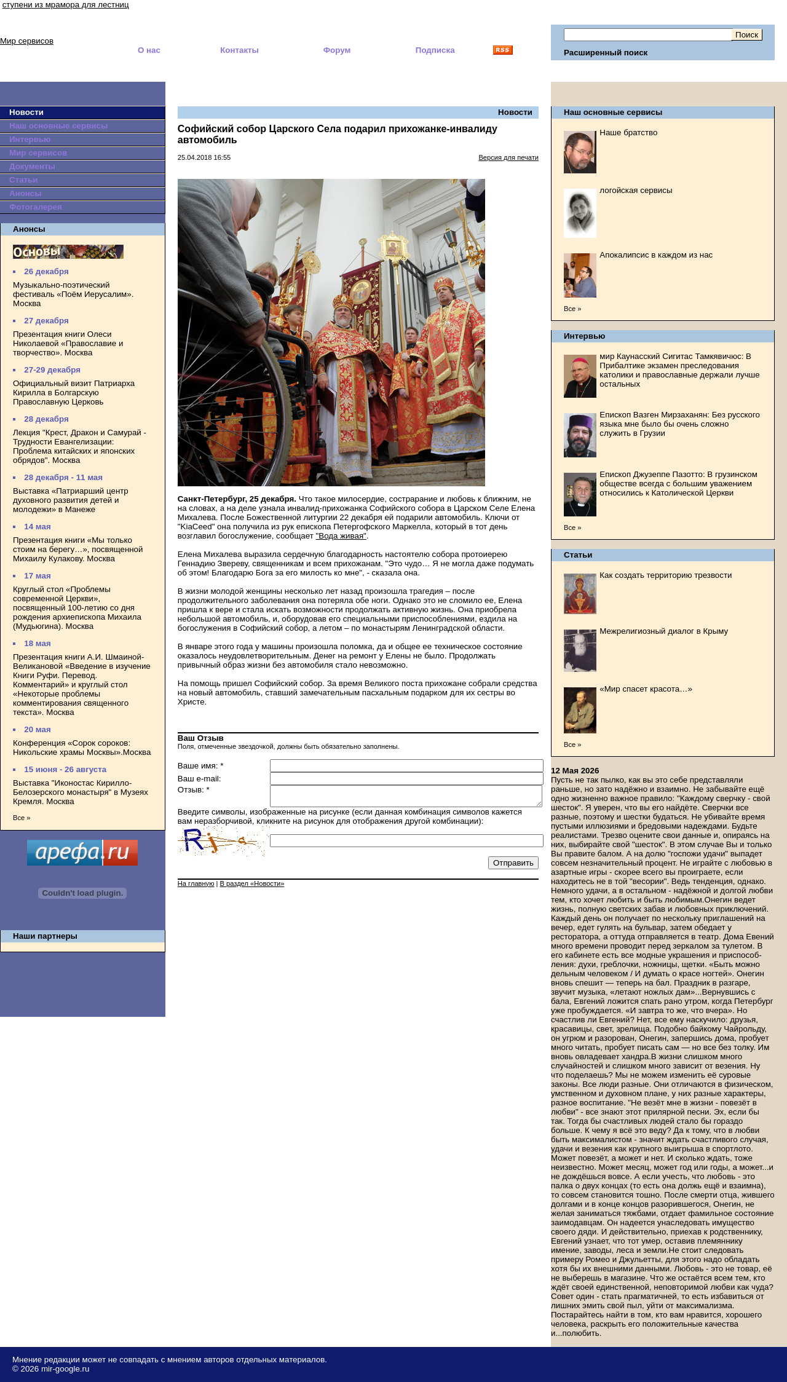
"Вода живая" (341, 535)
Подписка (435, 50)
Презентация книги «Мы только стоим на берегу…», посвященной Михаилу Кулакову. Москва (78, 549)
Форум (337, 50)
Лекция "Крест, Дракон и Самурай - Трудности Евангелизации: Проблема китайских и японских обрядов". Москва (79, 446)
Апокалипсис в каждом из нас (656, 254)
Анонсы (25, 193)
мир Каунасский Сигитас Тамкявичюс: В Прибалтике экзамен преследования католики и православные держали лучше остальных (679, 370)
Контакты (239, 50)
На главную (196, 887)
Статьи (23, 179)
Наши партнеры (45, 936)
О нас (149, 50)
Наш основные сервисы (58, 125)
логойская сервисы (635, 190)
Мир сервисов (26, 40)
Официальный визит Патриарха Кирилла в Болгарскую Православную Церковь (74, 392)
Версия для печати (508, 157)
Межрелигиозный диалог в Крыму (663, 631)
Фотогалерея (35, 206)
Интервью (29, 139)
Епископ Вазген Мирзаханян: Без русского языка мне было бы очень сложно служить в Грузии (679, 424)
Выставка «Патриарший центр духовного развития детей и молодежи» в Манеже (71, 500)
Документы (32, 166)
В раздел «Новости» (252, 887)
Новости (26, 112)
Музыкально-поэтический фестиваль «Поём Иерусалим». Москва (73, 294)
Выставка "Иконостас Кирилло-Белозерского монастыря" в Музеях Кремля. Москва (80, 792)
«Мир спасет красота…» (645, 688)
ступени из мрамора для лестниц (65, 4)
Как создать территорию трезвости (665, 575)
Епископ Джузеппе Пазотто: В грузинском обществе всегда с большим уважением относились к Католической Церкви (678, 483)
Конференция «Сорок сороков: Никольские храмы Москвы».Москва (82, 747)
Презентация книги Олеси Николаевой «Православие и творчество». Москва (68, 343)
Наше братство (628, 132)
